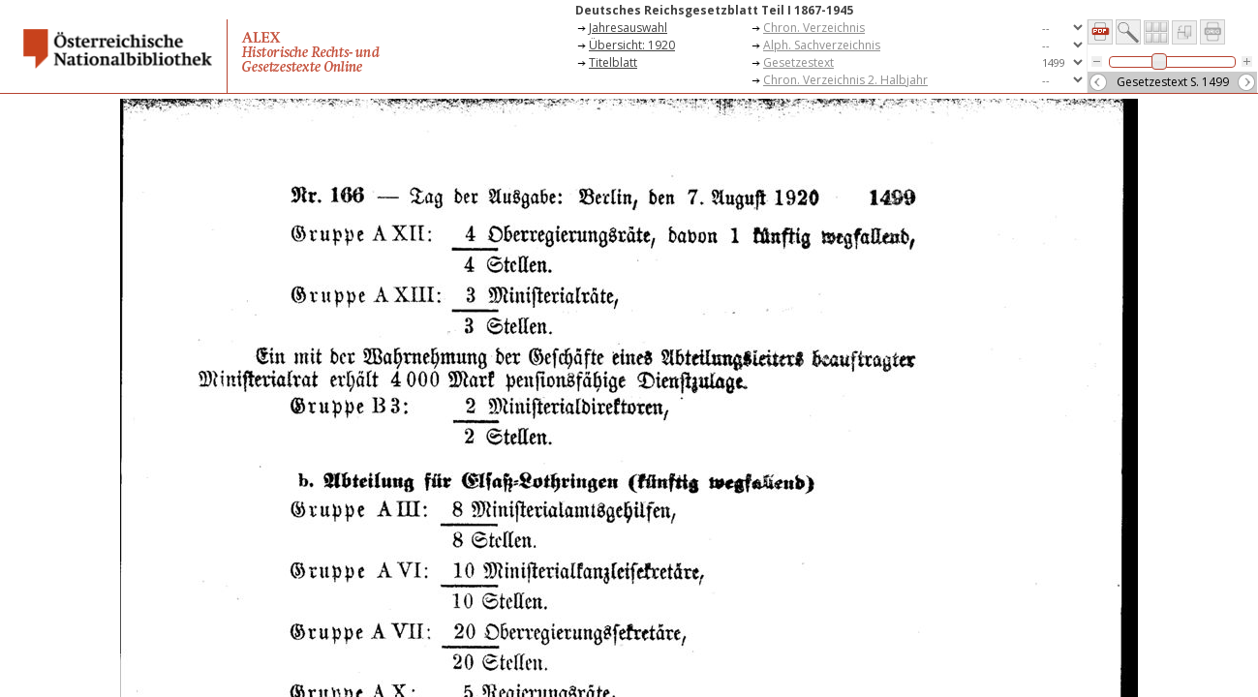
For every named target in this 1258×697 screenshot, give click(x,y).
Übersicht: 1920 (632, 45)
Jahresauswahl (628, 27)
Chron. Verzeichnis (814, 27)
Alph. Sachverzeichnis (821, 45)
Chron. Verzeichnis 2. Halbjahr (845, 80)
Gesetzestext (798, 62)
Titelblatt (613, 62)
